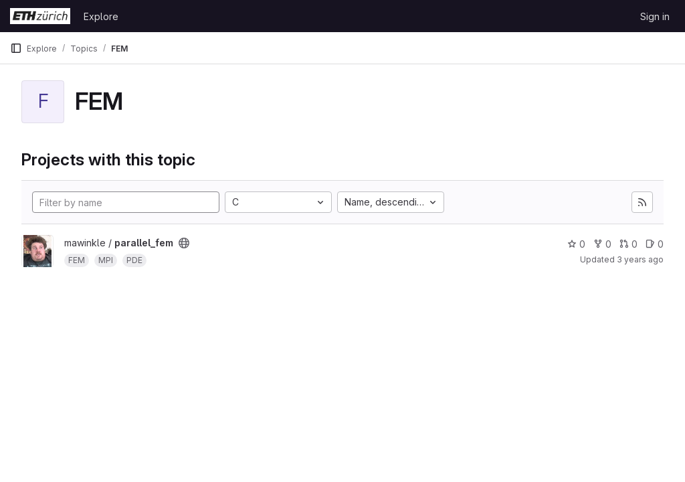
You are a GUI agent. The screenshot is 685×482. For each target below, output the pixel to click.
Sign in (655, 16)
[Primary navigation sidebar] (16, 48)
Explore (101, 16)
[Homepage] (40, 16)
